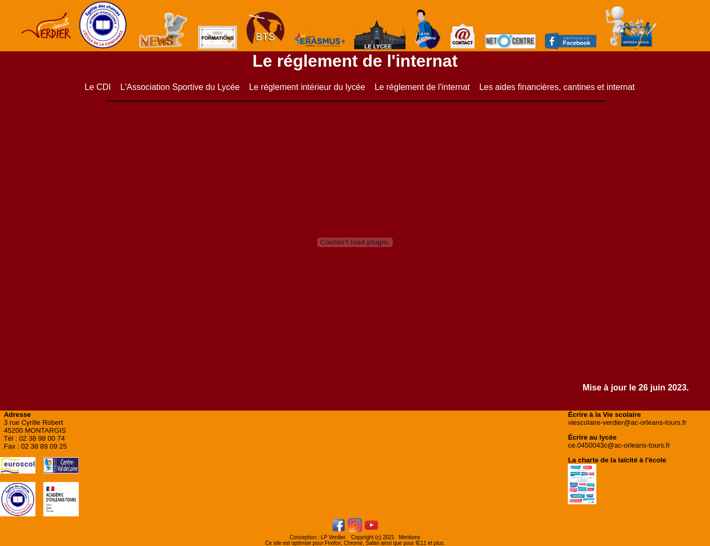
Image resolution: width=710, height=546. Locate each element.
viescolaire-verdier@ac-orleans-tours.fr (627, 422)
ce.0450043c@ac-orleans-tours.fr (619, 445)
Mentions (410, 537)
